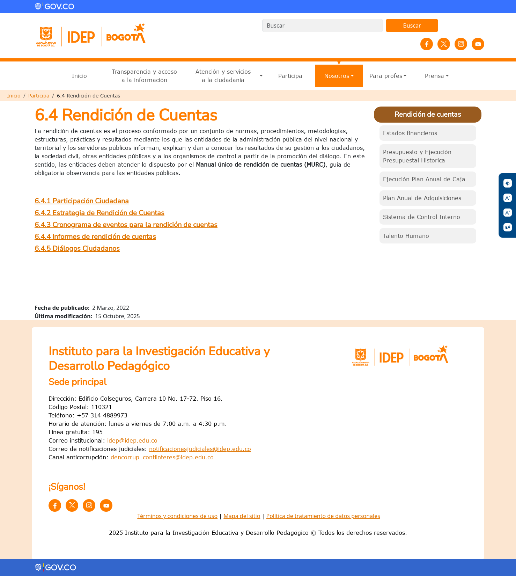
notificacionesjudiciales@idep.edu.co (200, 449)
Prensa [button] (434, 76)
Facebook (426, 44)
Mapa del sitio (241, 516)
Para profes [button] (385, 76)
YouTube (478, 44)
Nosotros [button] (336, 76)
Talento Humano (406, 236)
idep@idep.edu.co (132, 440)
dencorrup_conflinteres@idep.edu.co (162, 457)
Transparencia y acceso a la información (144, 75)
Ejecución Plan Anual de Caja (424, 179)
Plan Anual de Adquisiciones (422, 198)
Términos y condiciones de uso (177, 516)
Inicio (79, 76)
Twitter (444, 44)
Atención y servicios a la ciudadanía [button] (223, 75)
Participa (290, 76)
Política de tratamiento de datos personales (323, 516)
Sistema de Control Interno (421, 217)
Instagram (461, 44)
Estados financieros (410, 133)
